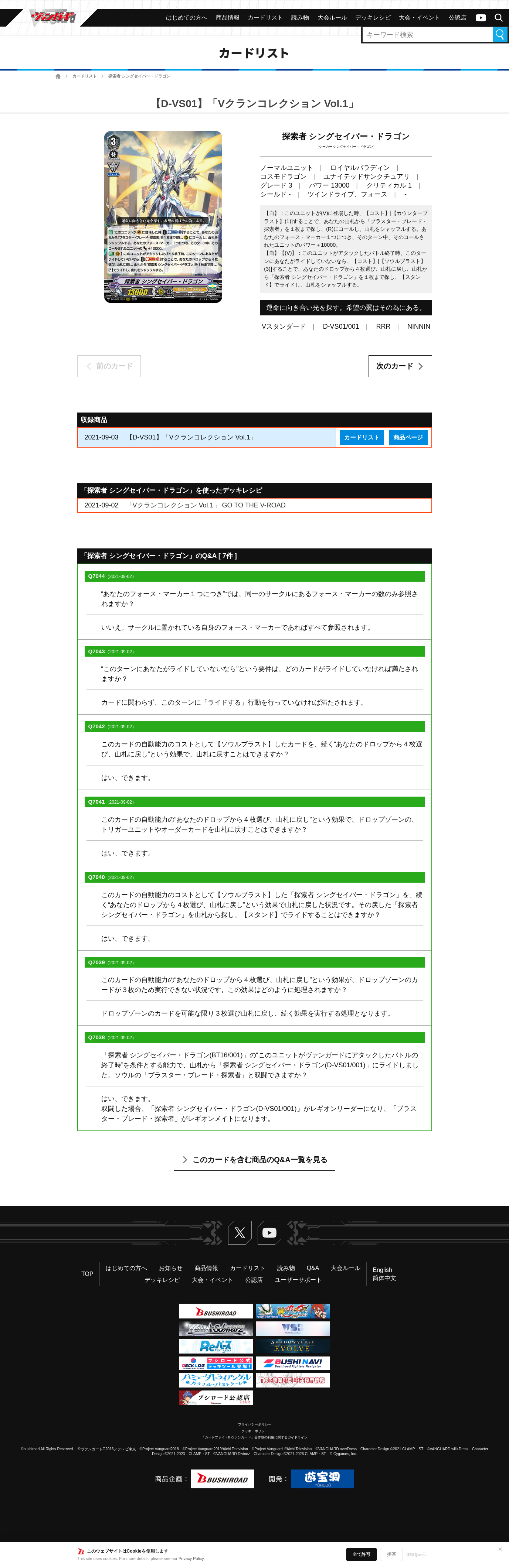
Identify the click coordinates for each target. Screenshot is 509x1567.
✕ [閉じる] (500, 1549)
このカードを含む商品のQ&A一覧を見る (260, 1160)
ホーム (58, 76)
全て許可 (361, 1554)
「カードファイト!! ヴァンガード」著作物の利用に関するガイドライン (254, 1437)
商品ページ (408, 437)
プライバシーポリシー (254, 1424)
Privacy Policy (191, 1558)
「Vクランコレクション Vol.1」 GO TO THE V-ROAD (206, 505)
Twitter (240, 1233)
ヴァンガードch (481, 17)
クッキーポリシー (254, 1431)
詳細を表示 (416, 1554)
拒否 (391, 1554)
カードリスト (84, 76)
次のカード (394, 366)
